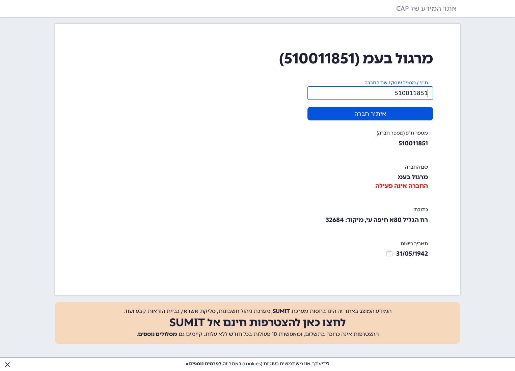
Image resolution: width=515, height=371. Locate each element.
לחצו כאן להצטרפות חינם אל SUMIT (257, 322)
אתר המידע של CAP (426, 8)
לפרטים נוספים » (203, 364)
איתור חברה (370, 114)
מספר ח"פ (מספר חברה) (402, 133)
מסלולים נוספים (157, 334)
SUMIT (281, 311)
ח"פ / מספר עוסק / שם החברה (396, 83)
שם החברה (416, 167)
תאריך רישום (414, 244)
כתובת (421, 209)
